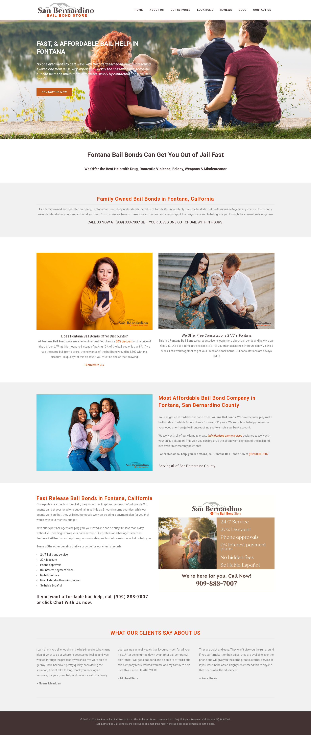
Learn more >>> (95, 365)
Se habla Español (51, 585)
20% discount (124, 341)
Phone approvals (50, 564)
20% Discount (48, 559)
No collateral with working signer (60, 580)
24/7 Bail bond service (54, 554)
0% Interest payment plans (57, 570)
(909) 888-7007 (128, 222)
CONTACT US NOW (54, 92)
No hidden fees (49, 575)
